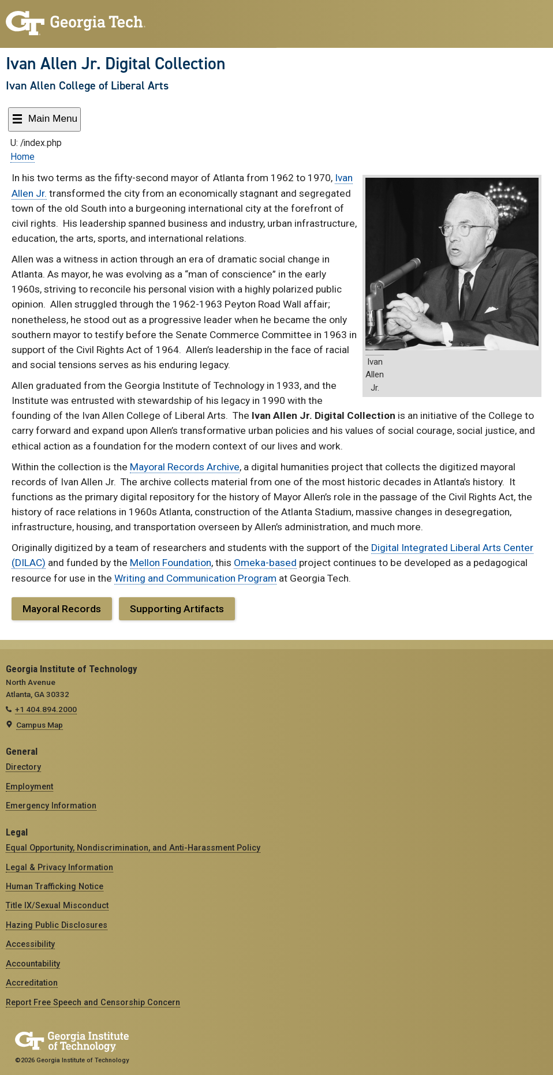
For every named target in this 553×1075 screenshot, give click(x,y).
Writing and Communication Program (195, 578)
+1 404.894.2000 (46, 709)
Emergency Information (51, 805)
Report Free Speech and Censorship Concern (93, 1002)
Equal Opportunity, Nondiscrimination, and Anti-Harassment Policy (133, 847)
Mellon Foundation (170, 562)
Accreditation (32, 982)
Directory (23, 766)
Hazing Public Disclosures (56, 925)
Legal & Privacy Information (59, 867)
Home (22, 156)
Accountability (33, 963)
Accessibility (30, 944)
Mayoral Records (62, 609)
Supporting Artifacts (177, 609)
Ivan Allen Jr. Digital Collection (116, 63)
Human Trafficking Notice (54, 886)
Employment (29, 786)
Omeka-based (265, 562)
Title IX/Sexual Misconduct (57, 905)
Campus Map (39, 724)
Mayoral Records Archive (185, 467)
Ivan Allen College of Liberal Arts (87, 85)
